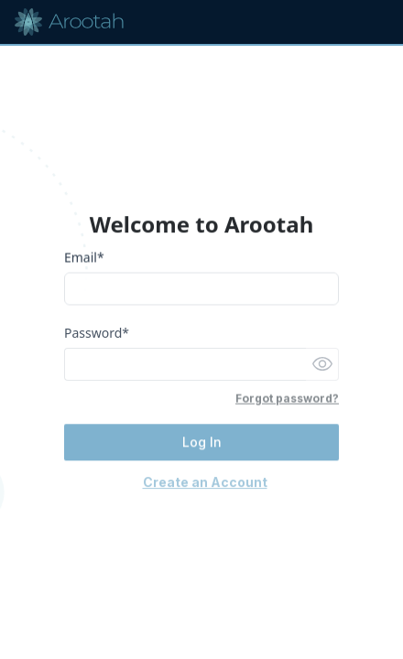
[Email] (201, 290)
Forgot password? (287, 399)
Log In (202, 443)
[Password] (185, 365)
